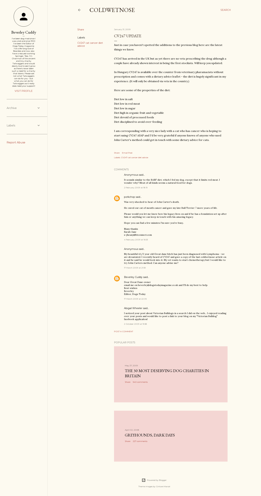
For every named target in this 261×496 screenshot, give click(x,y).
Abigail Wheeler (133, 308)
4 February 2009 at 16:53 (136, 239)
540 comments (140, 382)
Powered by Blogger (154, 480)
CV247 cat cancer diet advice (134, 157)
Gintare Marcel (163, 486)
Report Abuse (16, 142)
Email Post (127, 153)
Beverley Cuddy (133, 277)
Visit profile (24, 90)
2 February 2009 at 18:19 (136, 187)
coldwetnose (112, 10)
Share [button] (80, 29)
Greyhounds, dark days (150, 435)
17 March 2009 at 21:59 (135, 267)
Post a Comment (123, 331)
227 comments (140, 441)
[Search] (226, 10)
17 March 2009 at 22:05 (135, 299)
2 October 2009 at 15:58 (135, 324)
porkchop (129, 196)
